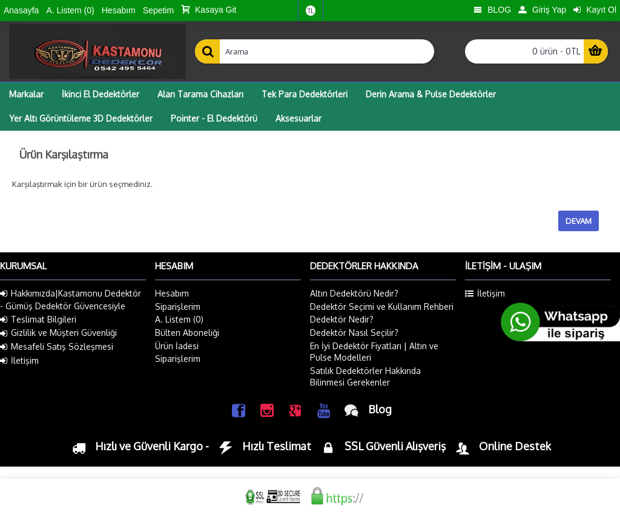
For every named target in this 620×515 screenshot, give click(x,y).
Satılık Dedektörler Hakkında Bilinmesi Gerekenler (365, 377)
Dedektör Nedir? (342, 319)
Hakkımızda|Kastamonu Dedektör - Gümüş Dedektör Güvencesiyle (70, 299)
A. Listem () (179, 319)
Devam (579, 221)
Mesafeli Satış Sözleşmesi (56, 346)
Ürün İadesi (177, 346)
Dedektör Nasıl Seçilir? (354, 332)
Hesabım (172, 293)
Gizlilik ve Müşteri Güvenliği (58, 332)
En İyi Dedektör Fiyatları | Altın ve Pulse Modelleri (374, 352)
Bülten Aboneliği (187, 332)
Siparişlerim (177, 306)
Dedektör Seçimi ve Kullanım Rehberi (381, 306)
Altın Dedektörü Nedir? (354, 293)
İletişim (19, 360)
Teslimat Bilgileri (38, 319)
